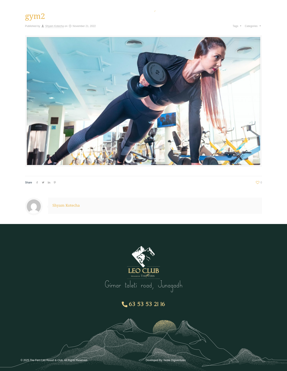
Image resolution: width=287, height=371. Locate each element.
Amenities (36, 10)
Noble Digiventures (174, 360)
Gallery (212, 10)
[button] (143, 304)
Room (96, 10)
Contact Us (236, 10)
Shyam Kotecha (54, 26)
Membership (68, 10)
